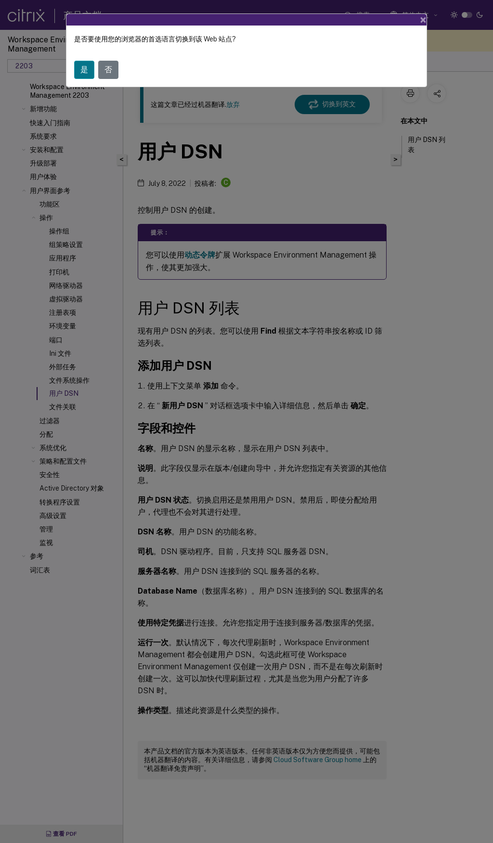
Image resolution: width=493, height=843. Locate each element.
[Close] (423, 19)
